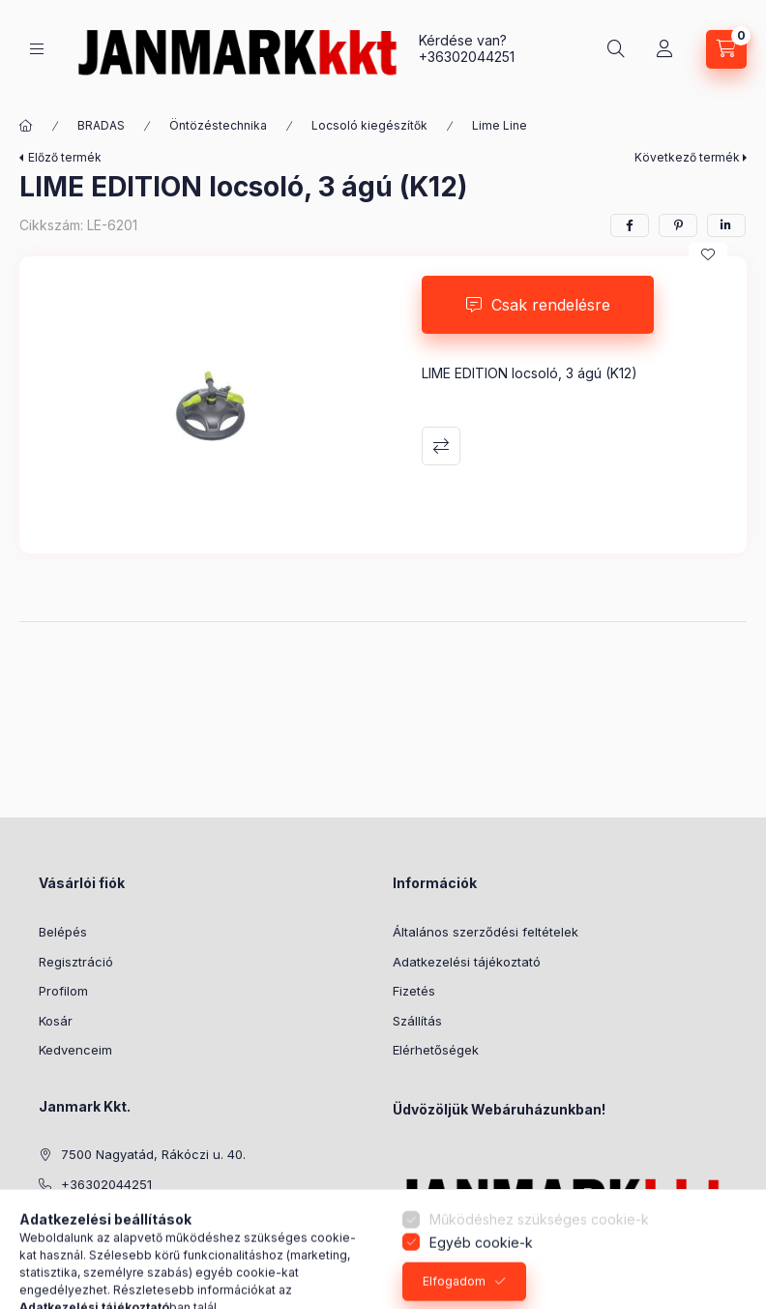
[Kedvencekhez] (708, 254)
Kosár (56, 1020)
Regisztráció (76, 961)
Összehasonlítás (441, 446)
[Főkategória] (26, 125)
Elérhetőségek (436, 1049)
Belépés (63, 931)
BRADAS (101, 125)
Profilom (63, 990)
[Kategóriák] (36, 49)
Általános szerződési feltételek (485, 931)
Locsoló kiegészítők (369, 125)
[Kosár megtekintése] (726, 49)
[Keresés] (616, 49)
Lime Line (499, 125)
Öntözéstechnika (218, 125)
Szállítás (417, 1020)
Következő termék (687, 157)
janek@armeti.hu (111, 1213)
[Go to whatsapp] (719, 1253)
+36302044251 (467, 56)
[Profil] (664, 49)
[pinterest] (678, 225)
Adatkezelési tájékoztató (467, 961)
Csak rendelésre (550, 304)
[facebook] (629, 225)
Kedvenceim (75, 1049)
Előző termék (65, 157)
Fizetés (414, 990)
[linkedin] (726, 225)
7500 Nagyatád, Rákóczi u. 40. (153, 1154)
